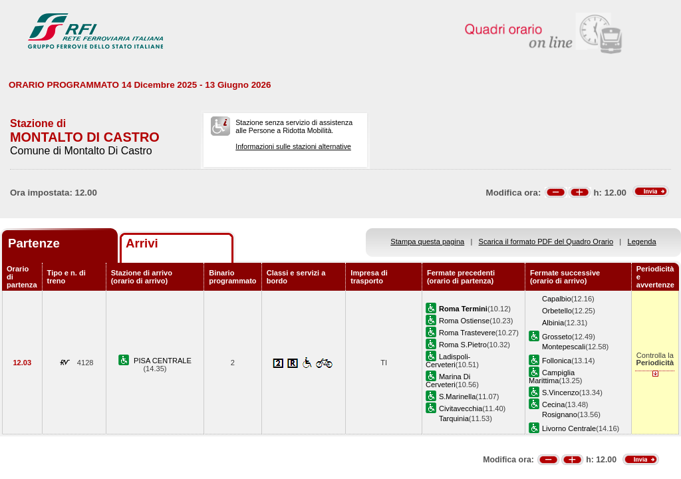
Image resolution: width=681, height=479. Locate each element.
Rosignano (559, 414)
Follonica (556, 361)
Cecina (553, 404)
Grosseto (557, 337)
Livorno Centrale (569, 428)
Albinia (553, 323)
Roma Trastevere (467, 333)
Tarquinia (454, 418)
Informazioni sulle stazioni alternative (293, 146)
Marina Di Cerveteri (448, 381)
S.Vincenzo (560, 393)
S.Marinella (457, 396)
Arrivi (142, 243)
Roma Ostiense (464, 321)
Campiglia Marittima (552, 377)
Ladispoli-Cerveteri (448, 361)
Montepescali (563, 347)
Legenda (642, 241)
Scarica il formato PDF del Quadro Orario (546, 241)
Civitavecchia (460, 408)
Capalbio (556, 299)
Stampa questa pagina (427, 241)
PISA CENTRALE (163, 361)
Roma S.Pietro (463, 345)
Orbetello (557, 311)
